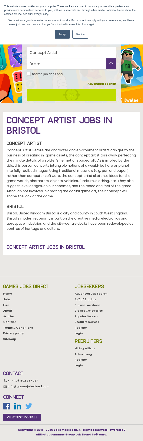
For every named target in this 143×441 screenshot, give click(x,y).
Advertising (83, 354)
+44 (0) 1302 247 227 (20, 381)
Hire (6, 305)
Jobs (6, 299)
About (7, 311)
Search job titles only (47, 74)
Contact (9, 322)
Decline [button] (80, 34)
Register (81, 328)
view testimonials (22, 417)
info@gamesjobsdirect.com (26, 386)
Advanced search (101, 84)
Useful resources (87, 322)
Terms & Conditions (18, 328)
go (71, 95)
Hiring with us (85, 348)
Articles (8, 316)
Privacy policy (13, 333)
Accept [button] (62, 34)
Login (79, 333)
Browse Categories (89, 311)
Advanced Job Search (91, 294)
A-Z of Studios (85, 299)
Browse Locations (87, 305)
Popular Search (86, 316)
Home (7, 294)
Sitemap (9, 339)
